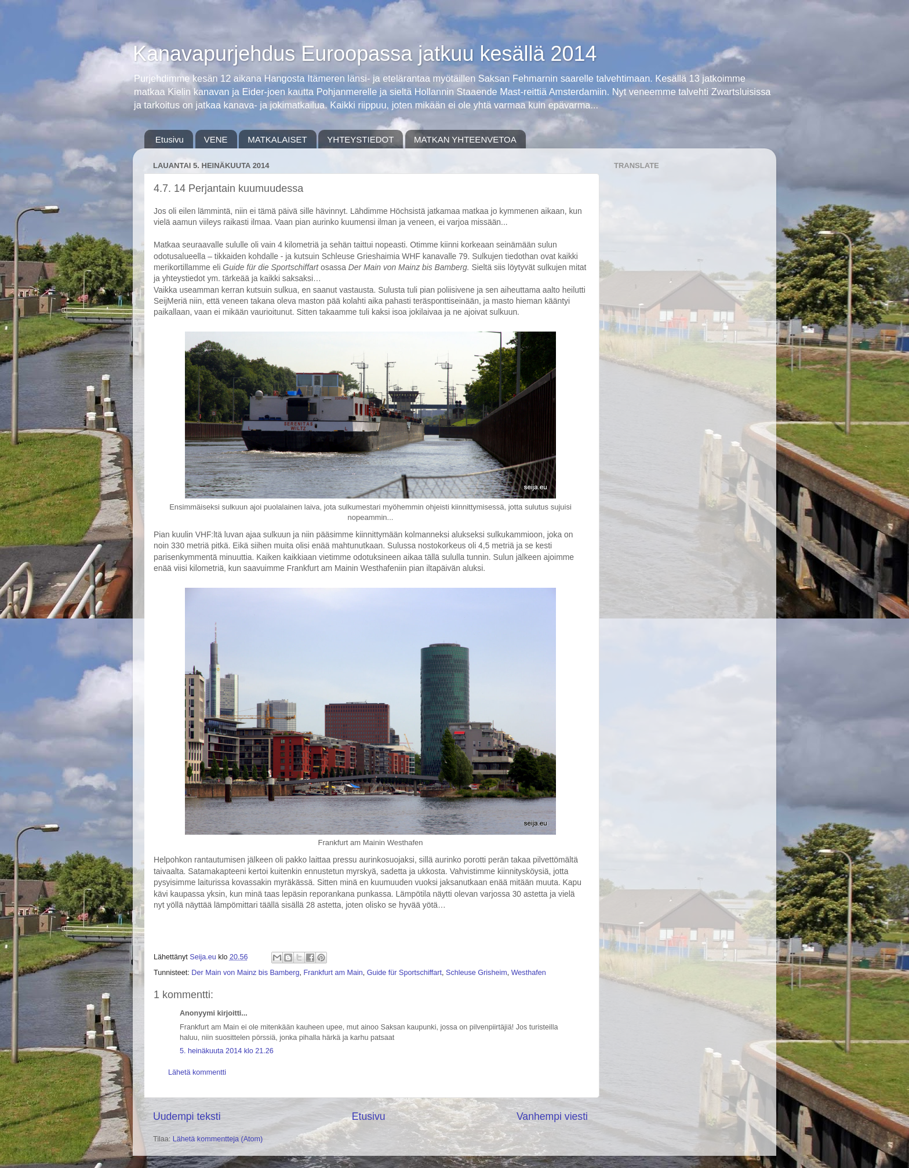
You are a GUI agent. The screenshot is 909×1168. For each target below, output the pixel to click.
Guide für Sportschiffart (404, 973)
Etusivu (169, 139)
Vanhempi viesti (552, 1116)
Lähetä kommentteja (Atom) (218, 1139)
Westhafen (528, 973)
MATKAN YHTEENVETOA (465, 139)
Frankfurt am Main (333, 973)
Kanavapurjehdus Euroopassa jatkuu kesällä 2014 (365, 54)
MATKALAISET (277, 139)
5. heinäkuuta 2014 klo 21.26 (227, 1051)
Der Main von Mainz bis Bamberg (245, 973)
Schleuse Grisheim (476, 973)
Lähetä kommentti (197, 1072)
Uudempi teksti (187, 1116)
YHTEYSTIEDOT (360, 139)
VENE (216, 139)
